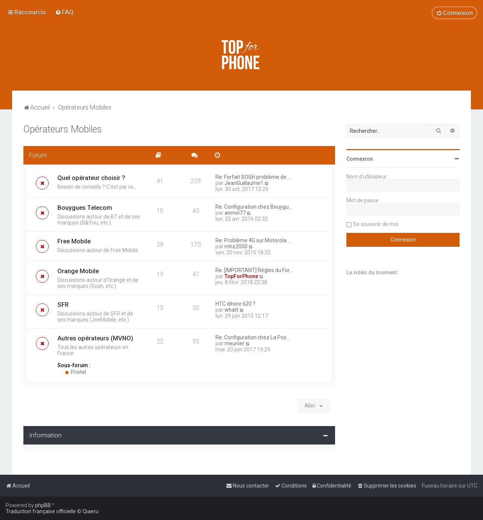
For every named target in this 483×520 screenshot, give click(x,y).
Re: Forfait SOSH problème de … (253, 177)
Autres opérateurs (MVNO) (95, 338)
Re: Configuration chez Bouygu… (253, 207)
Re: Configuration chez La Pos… (252, 337)
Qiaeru (90, 511)
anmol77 (235, 213)
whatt (231, 310)
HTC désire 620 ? (235, 304)
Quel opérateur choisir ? (91, 178)
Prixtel (75, 372)
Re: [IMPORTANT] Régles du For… (254, 270)
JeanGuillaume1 (244, 183)
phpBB (43, 505)
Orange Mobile (78, 271)
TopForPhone (241, 276)
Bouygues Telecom (84, 207)
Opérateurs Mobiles (62, 129)
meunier (235, 343)
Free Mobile (74, 241)
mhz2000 (236, 246)
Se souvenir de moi (375, 224)
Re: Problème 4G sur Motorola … (253, 240)
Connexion (359, 159)
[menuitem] (64, 12)
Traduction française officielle (41, 511)
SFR (63, 304)
